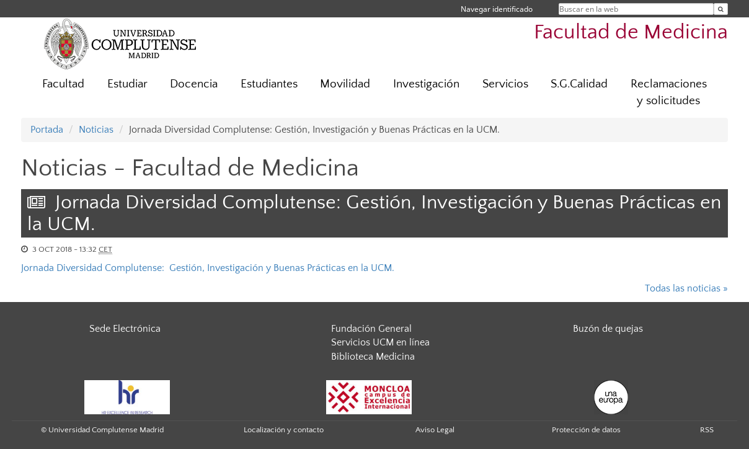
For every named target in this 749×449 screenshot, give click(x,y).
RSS (707, 429)
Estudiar (127, 84)
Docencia (194, 84)
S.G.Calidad (579, 84)
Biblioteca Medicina (373, 356)
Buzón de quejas (608, 328)
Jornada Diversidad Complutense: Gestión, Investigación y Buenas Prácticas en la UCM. (207, 267)
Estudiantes (269, 84)
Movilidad (345, 84)
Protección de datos (586, 429)
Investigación (426, 84)
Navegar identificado (497, 9)
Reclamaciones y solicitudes (669, 92)
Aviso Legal (434, 429)
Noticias (96, 129)
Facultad (63, 84)
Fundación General (371, 328)
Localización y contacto (284, 429)
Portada (46, 129)
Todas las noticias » (686, 288)
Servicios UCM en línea (380, 342)
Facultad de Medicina (631, 32)
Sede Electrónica (125, 328)
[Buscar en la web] (721, 9)
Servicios (505, 84)
